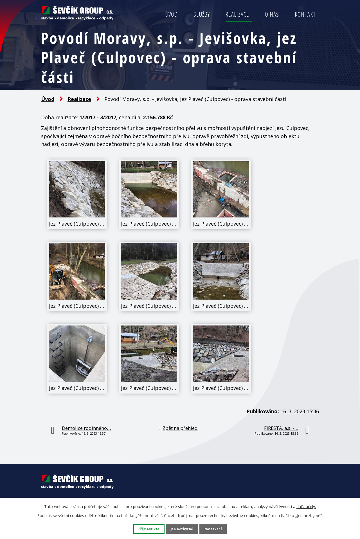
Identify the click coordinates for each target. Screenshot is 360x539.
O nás (272, 14)
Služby (202, 14)
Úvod (171, 14)
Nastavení (214, 528)
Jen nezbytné (182, 528)
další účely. (306, 506)
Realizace (237, 14)
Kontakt (305, 14)
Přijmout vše (147, 528)
